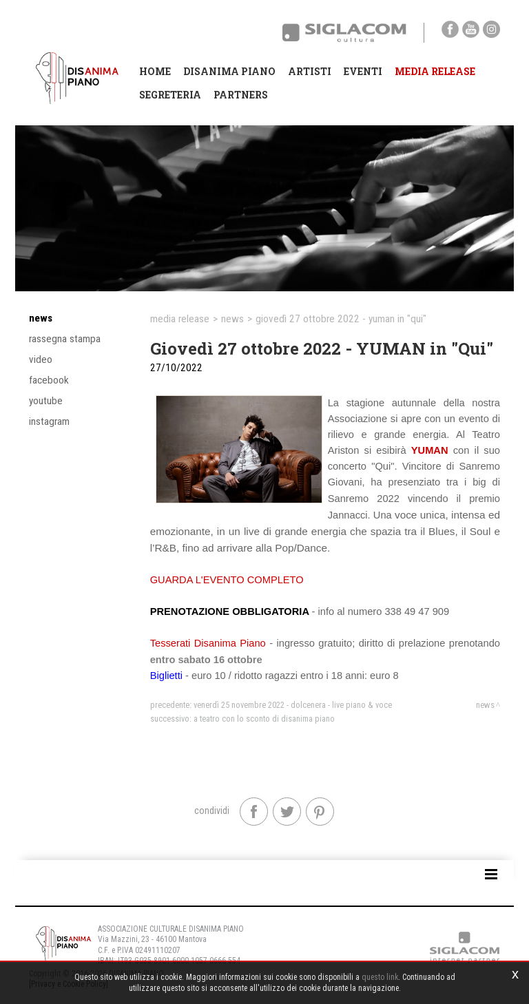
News (40, 318)
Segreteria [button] (170, 94)
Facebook (49, 380)
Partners (241, 94)
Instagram (49, 421)
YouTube (46, 401)
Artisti (309, 71)
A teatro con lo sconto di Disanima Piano (264, 718)
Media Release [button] (435, 71)
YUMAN (429, 450)
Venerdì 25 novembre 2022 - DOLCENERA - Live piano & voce (293, 705)
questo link (380, 977)
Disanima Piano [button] (229, 71)
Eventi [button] (363, 71)
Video (40, 359)
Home (155, 71)
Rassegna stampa (65, 339)
